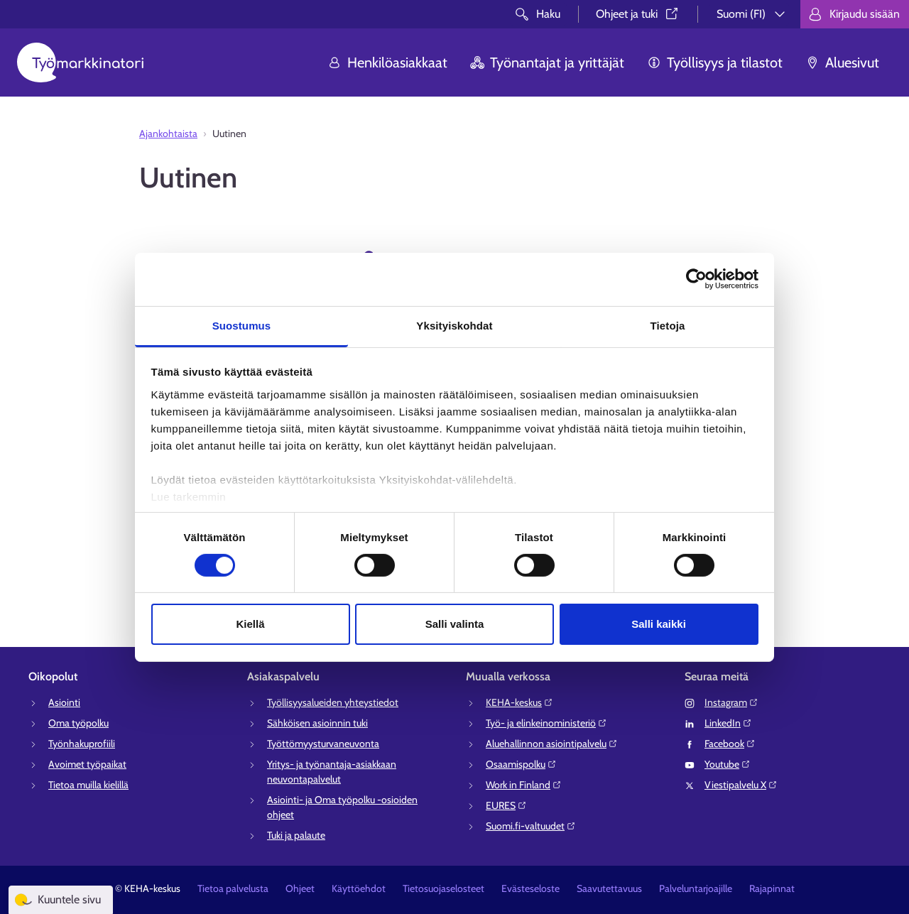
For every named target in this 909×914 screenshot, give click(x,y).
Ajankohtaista (168, 133)
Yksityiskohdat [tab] (454, 325)
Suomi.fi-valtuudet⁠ (531, 826)
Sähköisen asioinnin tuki (317, 723)
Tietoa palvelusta (232, 888)
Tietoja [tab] (668, 325)
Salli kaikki (658, 624)
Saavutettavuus (609, 888)
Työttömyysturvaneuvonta (323, 743)
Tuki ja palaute (296, 835)
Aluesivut (842, 62)
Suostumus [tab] (241, 325)
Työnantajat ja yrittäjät (547, 62)
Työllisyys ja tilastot (715, 62)
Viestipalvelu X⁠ (741, 784)
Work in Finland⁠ (524, 784)
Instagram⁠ (731, 702)
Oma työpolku (78, 723)
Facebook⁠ (730, 743)
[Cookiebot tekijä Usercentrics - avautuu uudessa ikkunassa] (696, 279)
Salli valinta (454, 624)
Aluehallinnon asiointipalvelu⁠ (552, 743)
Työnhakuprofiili (81, 743)
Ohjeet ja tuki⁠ (638, 14)
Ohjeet (300, 888)
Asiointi (64, 702)
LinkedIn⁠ (728, 723)
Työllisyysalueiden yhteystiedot (332, 702)
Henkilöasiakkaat (387, 62)
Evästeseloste (530, 888)
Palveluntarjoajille (695, 888)
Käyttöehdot (359, 888)
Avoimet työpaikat (87, 764)
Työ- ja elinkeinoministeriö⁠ (546, 723)
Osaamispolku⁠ (521, 764)
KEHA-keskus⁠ (519, 702)
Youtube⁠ (727, 764)
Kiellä (250, 624)
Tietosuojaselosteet (443, 888)
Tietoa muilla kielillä (88, 784)
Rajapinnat (772, 888)
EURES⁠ (506, 805)
